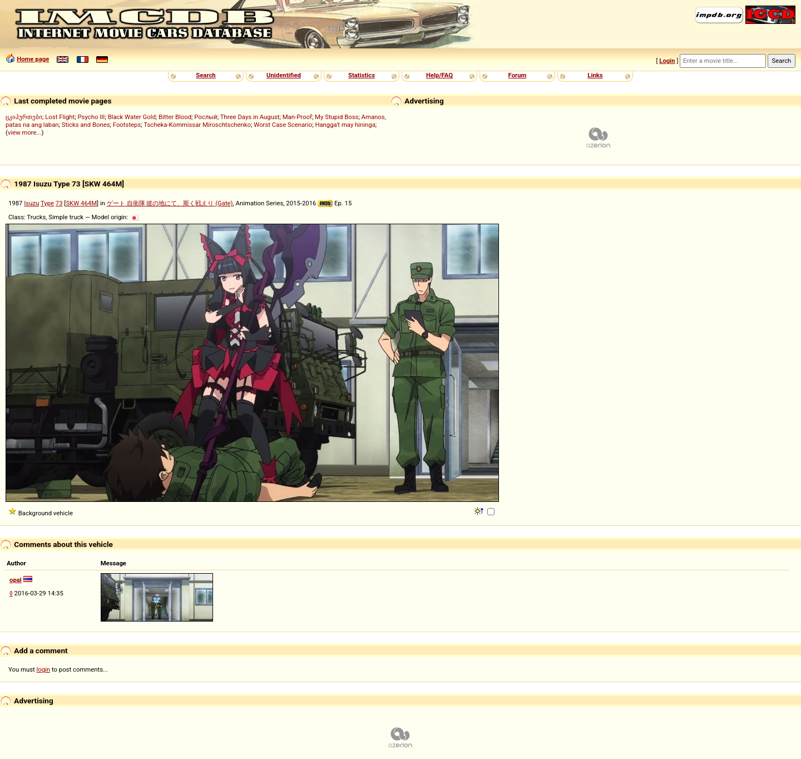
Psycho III (91, 117)
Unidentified (283, 75)
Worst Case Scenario (283, 125)
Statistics (361, 75)
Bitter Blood (175, 117)
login (44, 669)
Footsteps (127, 125)
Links (594, 75)
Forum (517, 75)
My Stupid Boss (336, 117)
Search (205, 75)
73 (59, 203)
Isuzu (31, 203)
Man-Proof (297, 117)
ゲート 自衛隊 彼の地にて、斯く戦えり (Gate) (170, 203)
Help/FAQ (439, 75)
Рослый (205, 117)
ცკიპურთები (24, 117)
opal (15, 580)
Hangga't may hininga (345, 125)
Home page (33, 59)
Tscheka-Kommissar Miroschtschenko (197, 125)
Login (667, 61)
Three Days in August (250, 117)
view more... (25, 132)
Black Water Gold (132, 117)
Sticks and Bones (86, 125)
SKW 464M (81, 203)
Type (47, 203)
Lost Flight (60, 117)
